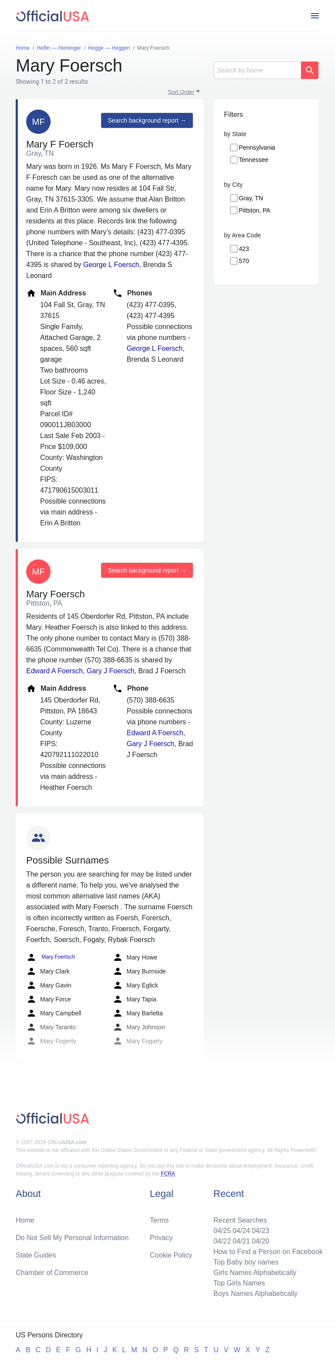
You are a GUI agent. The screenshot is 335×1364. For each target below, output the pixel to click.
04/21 (241, 1241)
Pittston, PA (254, 210)
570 (244, 261)
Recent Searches (240, 1220)
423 (244, 249)
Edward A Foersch (54, 671)
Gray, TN (251, 198)
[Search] (257, 70)
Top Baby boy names (245, 1262)
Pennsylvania (257, 147)
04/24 (241, 1230)
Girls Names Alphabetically (254, 1272)
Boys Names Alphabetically (255, 1293)
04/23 (260, 1230)
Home (25, 1220)
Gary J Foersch (110, 671)
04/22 (222, 1241)
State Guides (36, 1255)
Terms (159, 1220)
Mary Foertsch (50, 957)
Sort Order (181, 92)
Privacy (161, 1237)
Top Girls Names (239, 1283)
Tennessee (254, 160)
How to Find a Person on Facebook (268, 1251)
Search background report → (147, 120)
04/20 (260, 1241)
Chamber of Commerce (52, 1272)
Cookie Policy (171, 1255)
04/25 (222, 1230)
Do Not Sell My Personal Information (72, 1237)
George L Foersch (111, 264)
